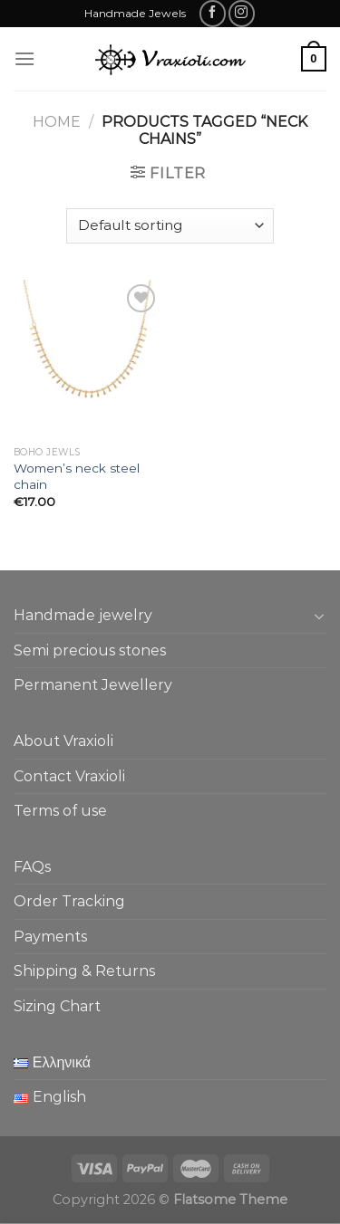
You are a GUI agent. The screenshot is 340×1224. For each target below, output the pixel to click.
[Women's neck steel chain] (87, 359)
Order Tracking (69, 901)
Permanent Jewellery (93, 684)
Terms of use (60, 810)
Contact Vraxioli (69, 776)
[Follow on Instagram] (241, 13)
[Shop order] (169, 226)
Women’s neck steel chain (77, 476)
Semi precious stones (90, 650)
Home (57, 121)
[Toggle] (319, 615)
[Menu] (24, 58)
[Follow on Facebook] (212, 13)
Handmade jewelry (83, 615)
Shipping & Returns (84, 971)
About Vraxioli (63, 741)
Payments (50, 936)
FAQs (32, 866)
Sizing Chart (57, 1006)
